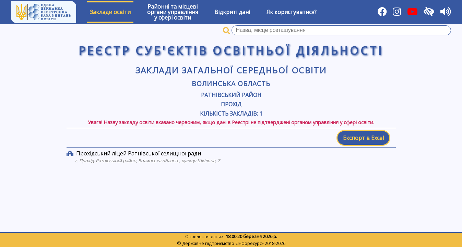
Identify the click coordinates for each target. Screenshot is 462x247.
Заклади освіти (110, 12)
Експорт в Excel (363, 138)
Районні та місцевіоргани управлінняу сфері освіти (172, 12)
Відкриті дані (232, 12)
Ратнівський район (231, 95)
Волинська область (231, 83)
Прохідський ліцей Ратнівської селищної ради (138, 153)
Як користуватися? (291, 12)
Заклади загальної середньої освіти (231, 70)
